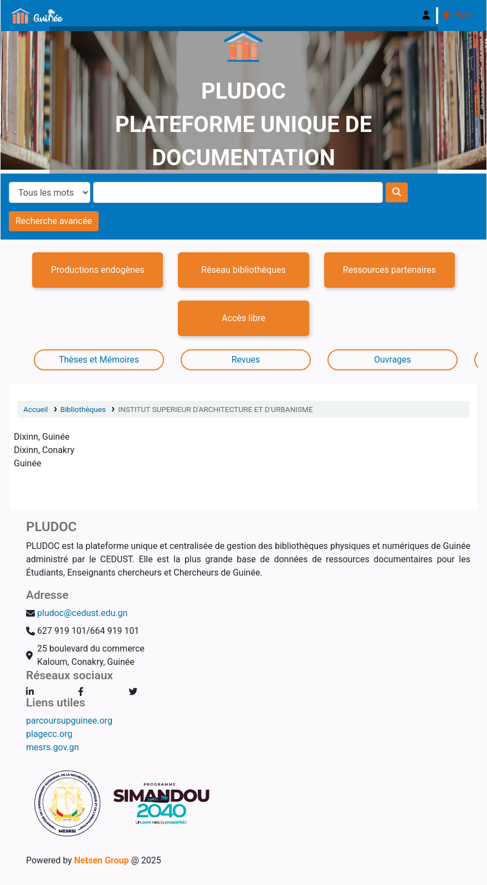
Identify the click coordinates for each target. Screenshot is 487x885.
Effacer (458, 15)
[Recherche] (397, 192)
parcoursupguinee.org (69, 720)
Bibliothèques (83, 409)
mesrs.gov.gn (52, 747)
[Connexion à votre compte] (426, 15)
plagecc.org (49, 734)
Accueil (35, 409)
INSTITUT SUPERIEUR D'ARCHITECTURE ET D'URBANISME (215, 409)
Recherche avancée (54, 221)
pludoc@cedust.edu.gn (82, 613)
